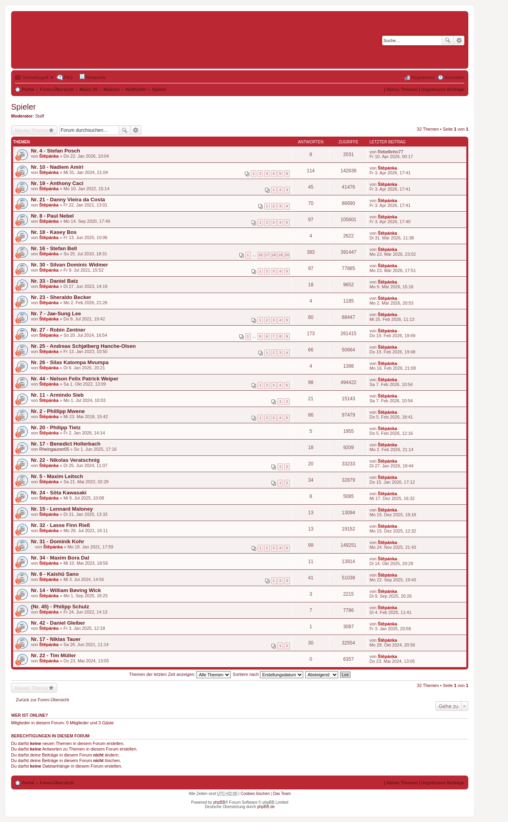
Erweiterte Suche (459, 40)
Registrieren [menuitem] (423, 77)
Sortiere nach (268, 674)
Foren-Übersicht (57, 89)
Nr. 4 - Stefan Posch (55, 151)
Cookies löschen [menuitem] (255, 793)
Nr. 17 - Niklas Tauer (56, 639)
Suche (448, 40)
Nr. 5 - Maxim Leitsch (57, 476)
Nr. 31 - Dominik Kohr (57, 541)
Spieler (159, 89)
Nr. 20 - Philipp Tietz (56, 427)
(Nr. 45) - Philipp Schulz (60, 607)
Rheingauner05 (54, 449)
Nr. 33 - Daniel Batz (54, 281)
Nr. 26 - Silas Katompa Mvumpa (70, 362)
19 (280, 255)
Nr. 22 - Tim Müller (53, 655)
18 (274, 255)
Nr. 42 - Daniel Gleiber (58, 623)
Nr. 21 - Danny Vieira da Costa (68, 200)
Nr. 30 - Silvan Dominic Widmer (69, 265)
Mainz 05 (89, 89)
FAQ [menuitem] (68, 77)
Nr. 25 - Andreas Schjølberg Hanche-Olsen (83, 346)
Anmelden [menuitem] (454, 77)
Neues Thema (31, 130)
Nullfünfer (136, 89)
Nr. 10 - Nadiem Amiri (57, 167)
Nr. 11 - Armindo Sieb (57, 395)
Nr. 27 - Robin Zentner (58, 330)
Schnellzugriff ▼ (38, 77)
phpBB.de (266, 807)
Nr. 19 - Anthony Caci (57, 183)
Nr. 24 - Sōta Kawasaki (59, 493)
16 (260, 255)
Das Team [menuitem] (282, 793)
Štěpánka (49, 156)
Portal (28, 89)
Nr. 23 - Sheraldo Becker (61, 297)
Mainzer (112, 89)
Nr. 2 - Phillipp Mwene (58, 411)
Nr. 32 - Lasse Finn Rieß (60, 525)
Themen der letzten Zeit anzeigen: (180, 674)
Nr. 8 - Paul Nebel (52, 216)
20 (287, 255)
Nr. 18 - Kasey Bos (54, 232)
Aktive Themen (402, 89)
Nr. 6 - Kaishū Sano (55, 574)
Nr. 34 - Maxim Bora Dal (60, 558)
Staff (39, 116)
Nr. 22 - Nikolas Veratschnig (65, 460)
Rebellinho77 (390, 151)
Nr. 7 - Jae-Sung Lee (56, 313)
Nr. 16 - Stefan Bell (54, 248)
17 (267, 255)
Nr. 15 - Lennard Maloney (62, 509)
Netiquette (93, 77)
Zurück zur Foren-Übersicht (42, 699)
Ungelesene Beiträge (442, 89)
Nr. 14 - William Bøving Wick (66, 590)
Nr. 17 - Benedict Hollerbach (65, 444)
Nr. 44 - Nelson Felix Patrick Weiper (74, 379)
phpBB (219, 802)
